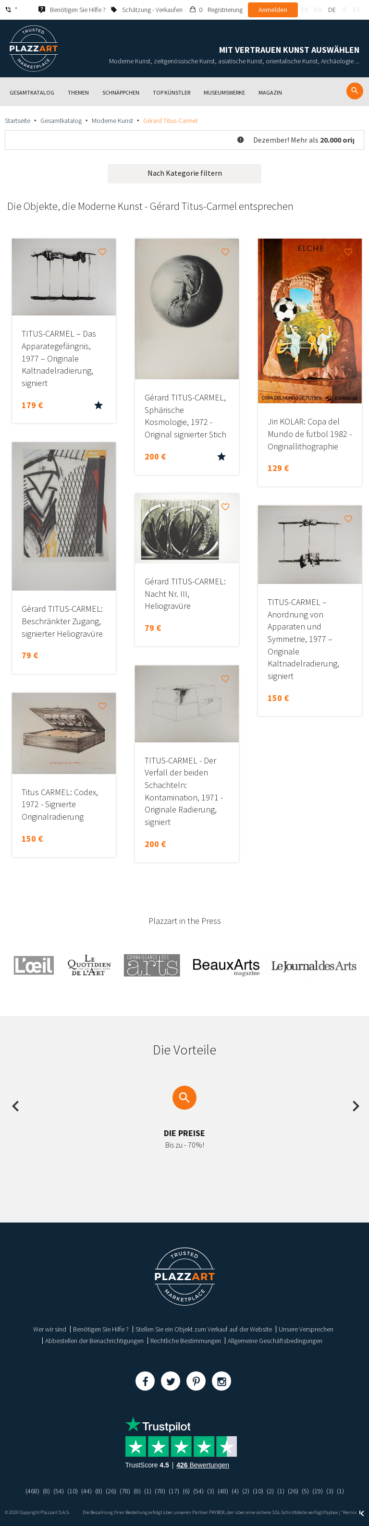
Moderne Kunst (112, 120)
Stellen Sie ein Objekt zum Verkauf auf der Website (203, 1329)
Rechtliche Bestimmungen (185, 1340)
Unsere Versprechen (306, 1329)
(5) (305, 1491)
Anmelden (272, 9)
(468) (32, 1491)
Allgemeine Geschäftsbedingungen (275, 1340)
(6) (186, 1491)
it (344, 9)
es (356, 9)
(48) (223, 1491)
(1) (147, 1491)
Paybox (330, 1512)
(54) (58, 1491)
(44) (86, 1491)
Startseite (17, 120)
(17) (174, 1491)
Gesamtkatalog (61, 120)
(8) (46, 1491)
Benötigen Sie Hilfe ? (101, 1329)
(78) (125, 1491)
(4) (235, 1491)
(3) (210, 1491)
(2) (245, 1491)
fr (304, 9)
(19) (317, 1491)
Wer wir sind (49, 1329)
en (318, 9)
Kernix (353, 1512)
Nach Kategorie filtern (185, 173)
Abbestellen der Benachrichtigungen (94, 1340)
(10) (72, 1491)
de (332, 9)
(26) (111, 1491)
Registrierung (225, 9)
